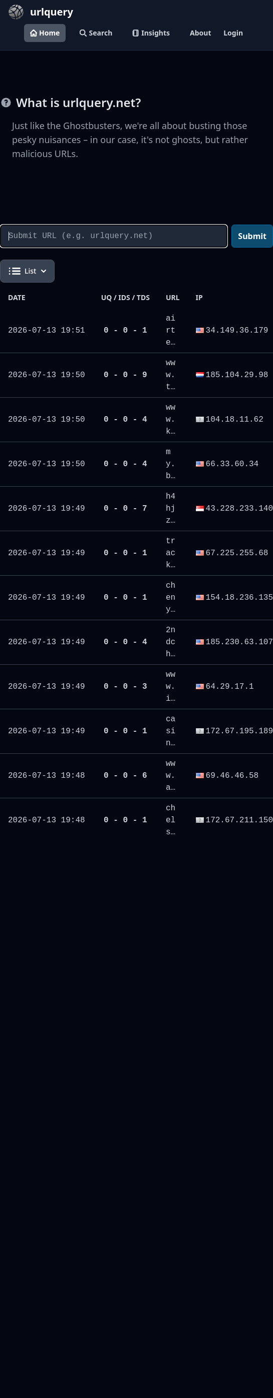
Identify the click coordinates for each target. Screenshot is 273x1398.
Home (45, 33)
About (200, 33)
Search (96, 33)
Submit (252, 236)
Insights (151, 33)
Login (233, 33)
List (27, 271)
